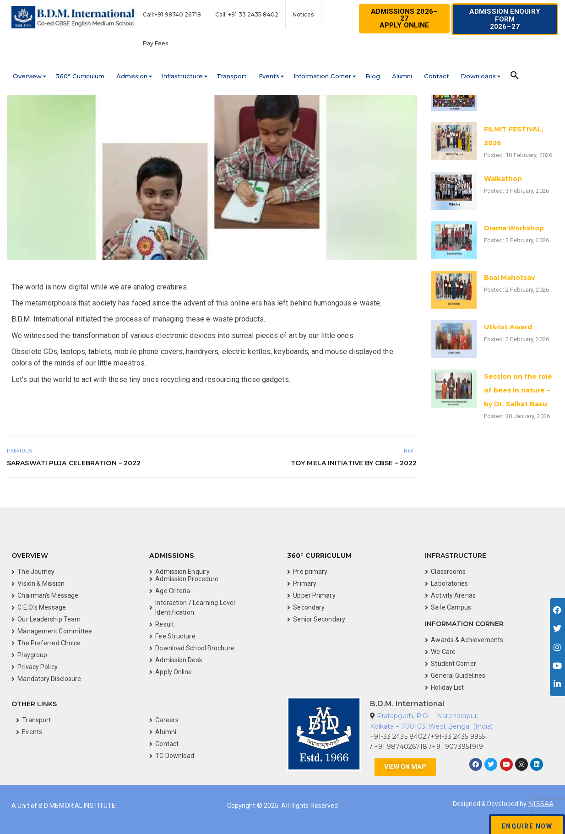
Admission (131, 76)
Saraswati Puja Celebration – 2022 (74, 463)
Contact (436, 76)
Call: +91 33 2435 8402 (246, 14)
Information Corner (322, 76)
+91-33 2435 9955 (457, 736)
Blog (372, 76)
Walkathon (503, 178)
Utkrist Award (508, 327)
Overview (27, 76)
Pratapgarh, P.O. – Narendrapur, (427, 716)
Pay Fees (155, 43)
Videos (9, 412)
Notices (303, 14)
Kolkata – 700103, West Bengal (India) (431, 726)
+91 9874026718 (401, 746)
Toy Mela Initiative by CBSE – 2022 (354, 463)
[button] (504, 19)
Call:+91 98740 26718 (172, 14)
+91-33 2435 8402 (398, 736)
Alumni (402, 76)
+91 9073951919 (457, 746)
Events (269, 76)
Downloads (478, 76)
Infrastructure (182, 76)
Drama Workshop (514, 228)
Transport (231, 76)
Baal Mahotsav (509, 277)
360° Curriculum (80, 76)
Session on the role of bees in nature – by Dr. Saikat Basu (518, 390)
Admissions (171, 555)
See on (14, 412)
